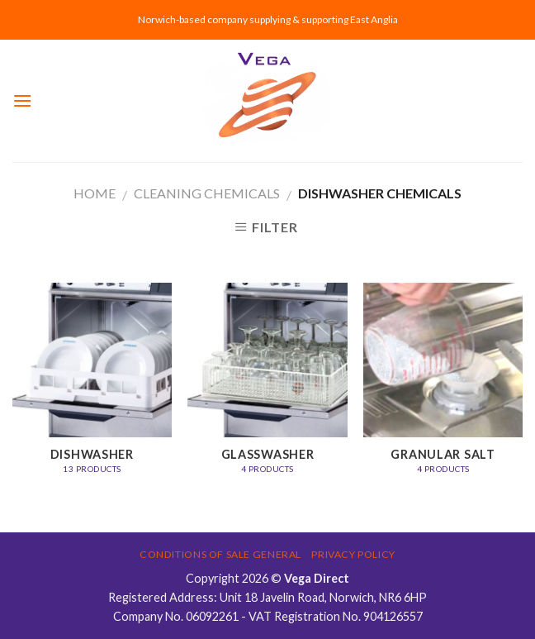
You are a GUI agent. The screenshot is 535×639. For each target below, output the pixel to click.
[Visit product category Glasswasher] (267, 387)
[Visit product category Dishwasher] (92, 387)
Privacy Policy (353, 554)
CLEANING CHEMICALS (207, 193)
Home (94, 193)
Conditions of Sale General (220, 554)
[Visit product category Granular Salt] (443, 387)
